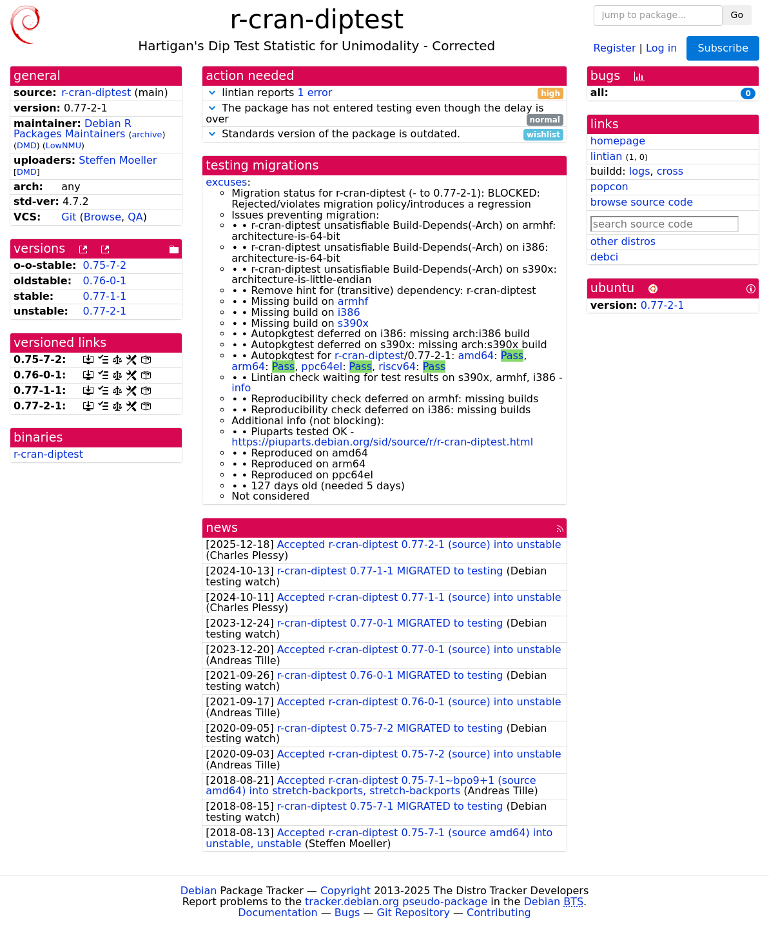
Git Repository (413, 912)
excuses (226, 182)
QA (135, 217)
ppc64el (321, 366)
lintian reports (384, 93)
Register (615, 47)
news (222, 527)
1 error (314, 92)
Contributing (499, 912)
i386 (349, 312)
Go (737, 15)
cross (670, 171)
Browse (102, 217)
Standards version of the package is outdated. (384, 134)
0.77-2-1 (105, 311)
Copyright (345, 891)
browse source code (641, 202)
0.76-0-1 (105, 281)
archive (146, 134)
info (241, 388)
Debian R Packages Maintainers (72, 129)
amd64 (476, 355)
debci (604, 257)
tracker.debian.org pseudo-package (396, 901)
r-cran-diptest (96, 92)
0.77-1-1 (105, 296)
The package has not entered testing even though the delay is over (384, 114)
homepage (617, 141)
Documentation (277, 912)
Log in (661, 47)
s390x (353, 323)
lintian (606, 156)
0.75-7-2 (105, 265)
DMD (27, 145)
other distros (623, 241)
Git (68, 217)
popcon (609, 187)
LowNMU (63, 145)
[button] (212, 92)
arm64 (248, 366)
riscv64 (397, 366)
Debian (198, 891)
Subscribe (722, 48)
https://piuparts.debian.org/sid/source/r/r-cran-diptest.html (382, 442)
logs (639, 171)
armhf (353, 301)
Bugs (347, 912)
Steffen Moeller (118, 160)
